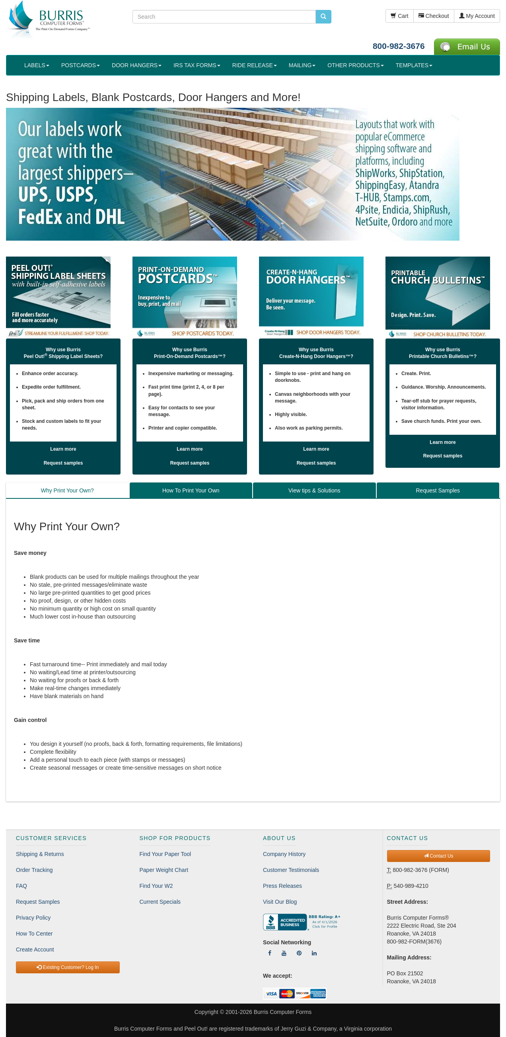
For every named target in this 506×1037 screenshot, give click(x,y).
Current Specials (160, 902)
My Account (477, 16)
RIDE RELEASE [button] (254, 65)
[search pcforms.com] (323, 16)
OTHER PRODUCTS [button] (355, 65)
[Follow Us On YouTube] (284, 953)
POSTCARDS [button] (80, 65)
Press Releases (282, 886)
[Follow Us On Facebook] (269, 953)
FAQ (21, 886)
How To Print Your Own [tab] (191, 490)
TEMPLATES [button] (414, 65)
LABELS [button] (36, 65)
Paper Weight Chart (164, 870)
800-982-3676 (399, 46)
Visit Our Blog (280, 902)
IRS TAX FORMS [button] (196, 65)
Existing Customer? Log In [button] (68, 967)
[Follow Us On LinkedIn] (314, 953)
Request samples (63, 463)
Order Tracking (34, 870)
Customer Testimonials (291, 870)
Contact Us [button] (438, 856)
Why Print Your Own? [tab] (67, 490)
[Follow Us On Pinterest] (299, 953)
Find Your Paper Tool (165, 854)
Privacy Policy (33, 917)
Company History (284, 854)
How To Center (34, 933)
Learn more (63, 449)
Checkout (433, 16)
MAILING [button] (302, 65)
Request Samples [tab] (438, 490)
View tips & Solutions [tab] (314, 490)
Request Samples (38, 902)
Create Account (35, 949)
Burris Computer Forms (282, 1012)
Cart (399, 16)
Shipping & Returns (40, 854)
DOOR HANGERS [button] (137, 65)
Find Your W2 (156, 886)
